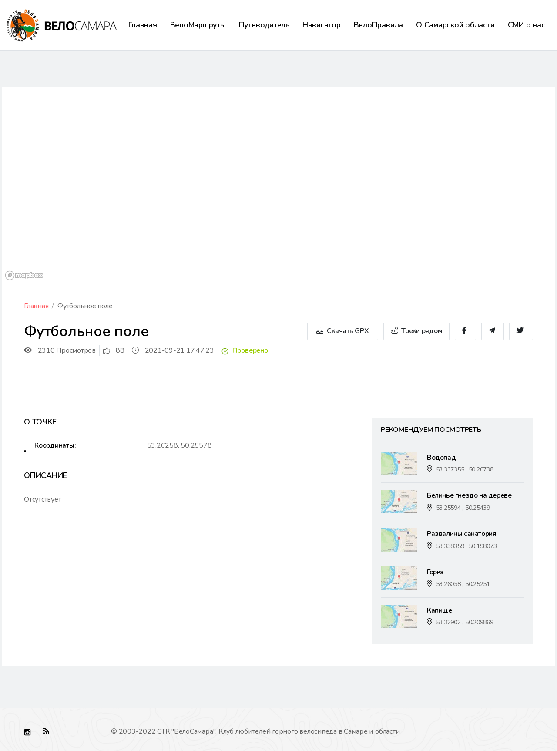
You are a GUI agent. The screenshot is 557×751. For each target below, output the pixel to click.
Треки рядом (417, 331)
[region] (278, 185)
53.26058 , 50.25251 (463, 584)
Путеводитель (264, 25)
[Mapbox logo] (24, 275)
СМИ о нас (526, 25)
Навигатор (321, 25)
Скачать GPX (342, 331)
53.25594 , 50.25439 (463, 508)
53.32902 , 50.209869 (464, 622)
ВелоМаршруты (198, 25)
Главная (142, 25)
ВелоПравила (378, 25)
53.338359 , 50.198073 (466, 546)
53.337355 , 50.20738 (464, 469)
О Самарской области (455, 25)
